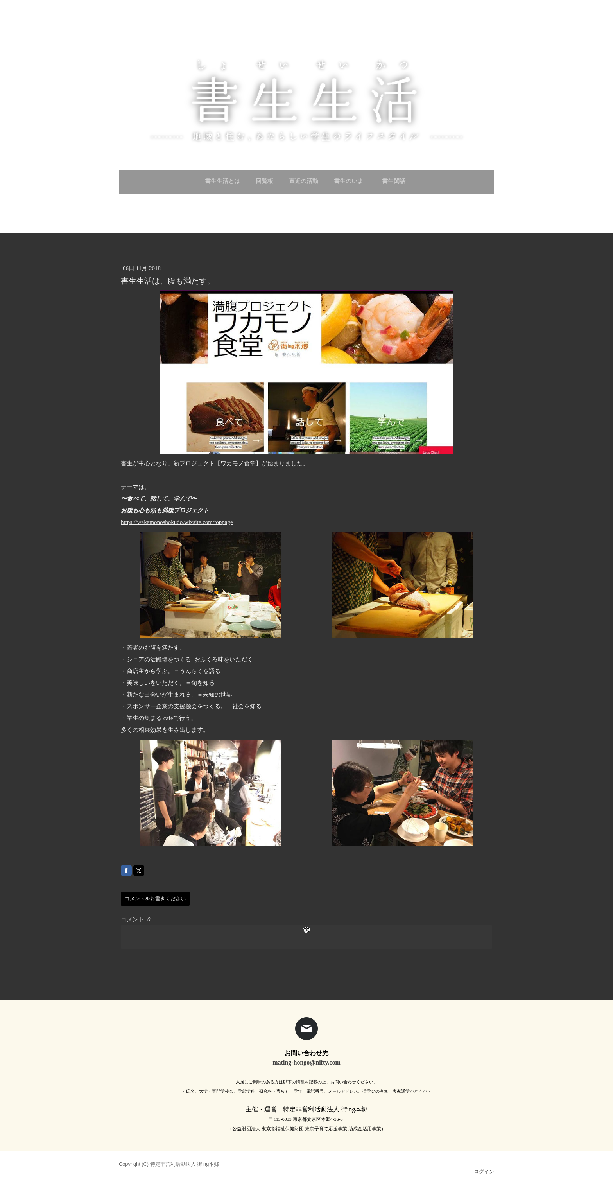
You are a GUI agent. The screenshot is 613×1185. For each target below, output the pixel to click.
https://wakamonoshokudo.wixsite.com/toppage (177, 522)
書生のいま (348, 181)
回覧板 (264, 181)
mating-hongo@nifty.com (306, 1062)
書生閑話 (396, 181)
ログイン (484, 1171)
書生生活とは (222, 181)
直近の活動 (303, 181)
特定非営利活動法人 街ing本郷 (325, 1109)
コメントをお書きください (155, 898)
